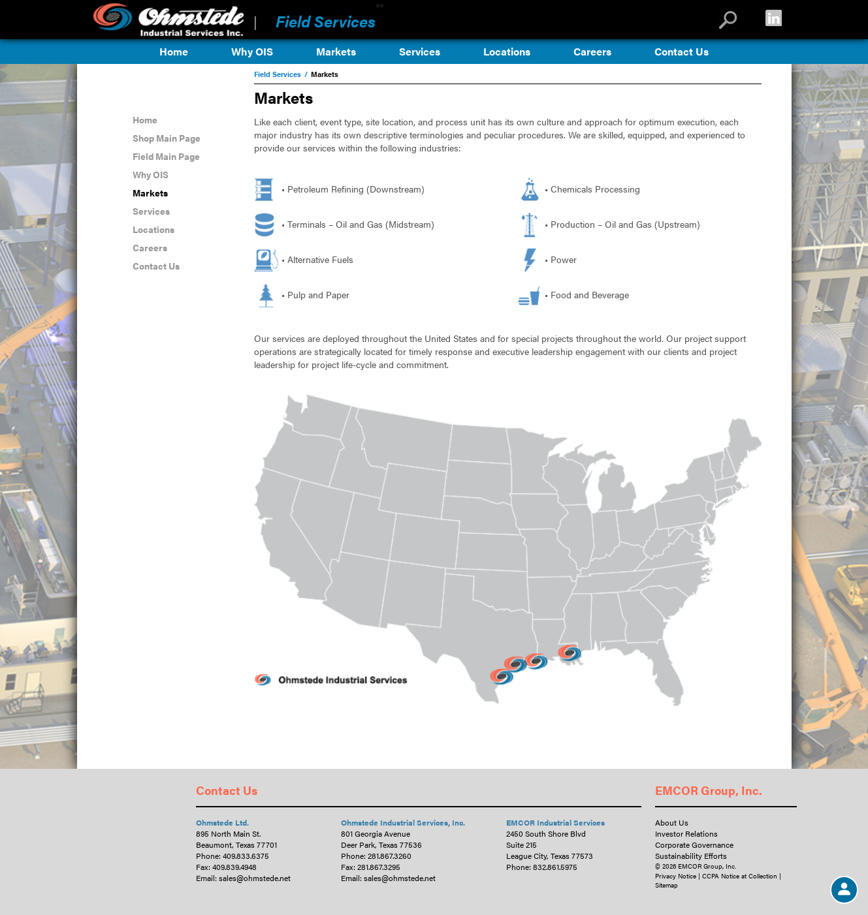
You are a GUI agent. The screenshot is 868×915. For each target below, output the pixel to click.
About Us (671, 822)
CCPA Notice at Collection (739, 875)
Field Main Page (166, 156)
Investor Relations (686, 833)
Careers (592, 51)
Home (173, 51)
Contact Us (681, 51)
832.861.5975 (555, 867)
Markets (336, 51)
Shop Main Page (167, 137)
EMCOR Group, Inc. (708, 790)
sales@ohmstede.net (255, 878)
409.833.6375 (246, 855)
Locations (506, 51)
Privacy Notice (675, 875)
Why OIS (252, 51)
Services (419, 51)
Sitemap (666, 885)
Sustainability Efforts (691, 855)
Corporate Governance (694, 844)
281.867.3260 (389, 855)
